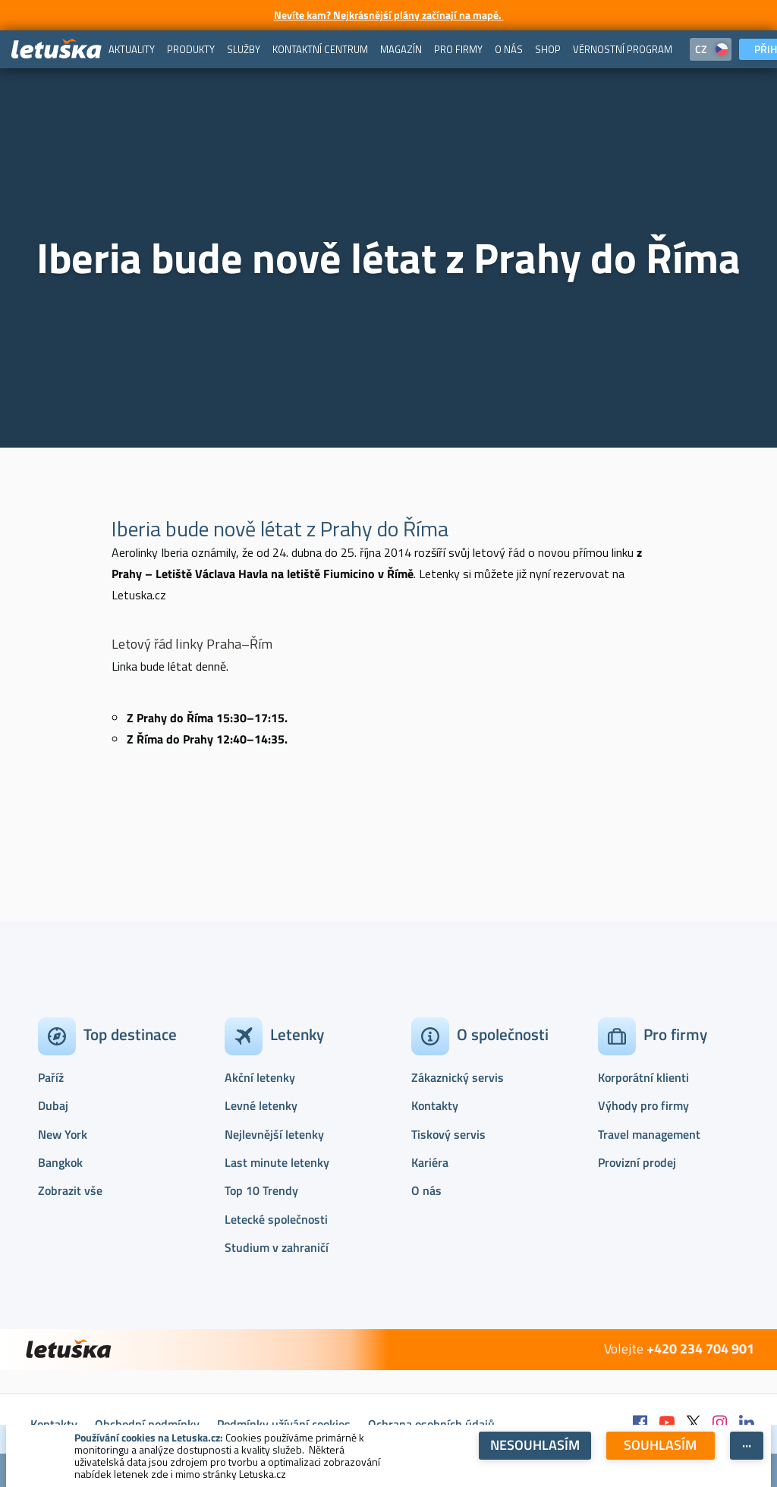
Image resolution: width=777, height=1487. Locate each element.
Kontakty (434, 1105)
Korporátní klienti (643, 1077)
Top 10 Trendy (261, 1190)
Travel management (649, 1134)
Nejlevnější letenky (274, 1134)
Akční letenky (260, 1077)
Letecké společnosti (276, 1219)
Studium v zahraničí (277, 1247)
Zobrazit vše (70, 1190)
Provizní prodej (637, 1162)
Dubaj (53, 1105)
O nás (426, 1190)
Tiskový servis (448, 1134)
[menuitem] (132, 49)
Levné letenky (261, 1105)
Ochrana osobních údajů (431, 1424)
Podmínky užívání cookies (284, 1424)
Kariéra (429, 1162)
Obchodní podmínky (147, 1424)
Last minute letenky (277, 1162)
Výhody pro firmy (643, 1105)
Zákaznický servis (457, 1077)
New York (62, 1134)
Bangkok (60, 1162)
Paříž (51, 1077)
